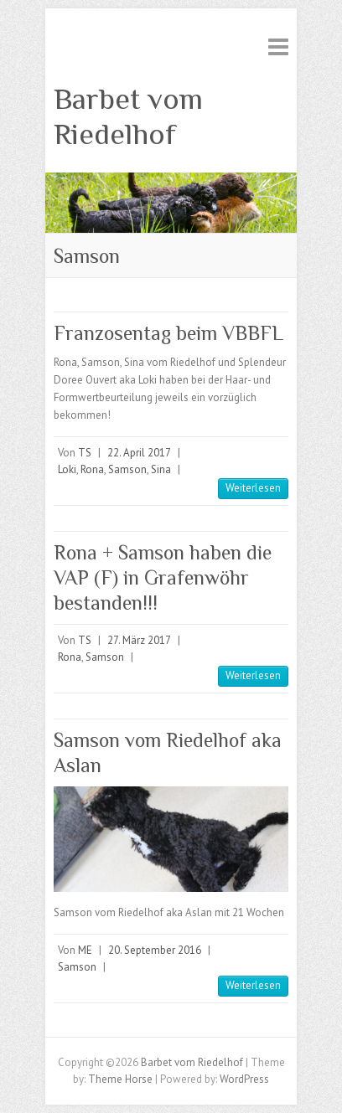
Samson (127, 469)
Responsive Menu (278, 46)
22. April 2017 (139, 453)
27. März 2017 (139, 640)
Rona (92, 469)
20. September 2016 (154, 950)
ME (85, 950)
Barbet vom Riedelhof (128, 116)
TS (84, 453)
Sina (161, 469)
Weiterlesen (253, 488)
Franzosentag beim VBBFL (168, 333)
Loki (67, 469)
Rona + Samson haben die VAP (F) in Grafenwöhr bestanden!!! (163, 577)
